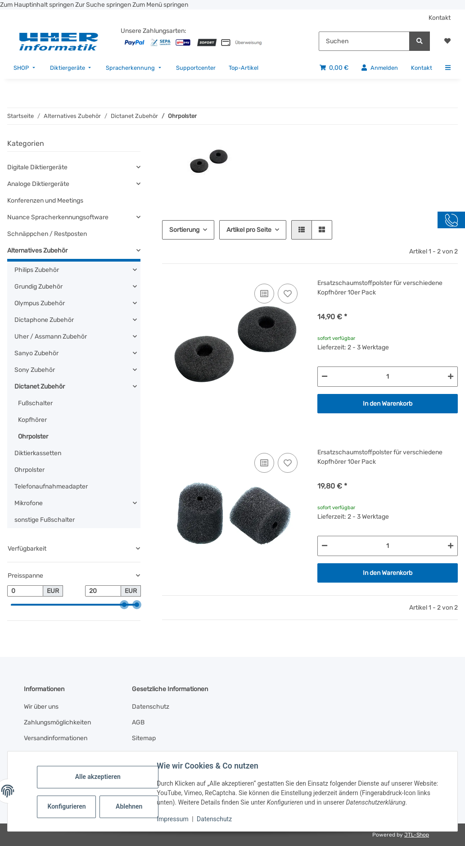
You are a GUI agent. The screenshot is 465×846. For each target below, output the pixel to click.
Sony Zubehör (34, 370)
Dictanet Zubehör (39, 386)
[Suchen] (364, 41)
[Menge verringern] (324, 376)
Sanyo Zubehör (36, 353)
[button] (447, 41)
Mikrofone (28, 503)
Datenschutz (215, 819)
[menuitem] (25, 68)
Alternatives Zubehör (37, 250)
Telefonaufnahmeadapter (51, 486)
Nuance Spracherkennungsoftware (57, 217)
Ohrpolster (33, 436)
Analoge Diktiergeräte (38, 184)
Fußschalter (35, 403)
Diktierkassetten (37, 453)
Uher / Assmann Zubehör (50, 336)
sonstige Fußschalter (44, 520)
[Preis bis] (103, 591)
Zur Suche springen (103, 5)
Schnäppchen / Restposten (47, 234)
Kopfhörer (32, 420)
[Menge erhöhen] (450, 376)
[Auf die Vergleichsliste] (264, 293)
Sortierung (184, 230)
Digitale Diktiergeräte (37, 167)
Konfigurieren (69, 806)
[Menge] (387, 376)
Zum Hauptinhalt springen (37, 5)
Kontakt (440, 18)
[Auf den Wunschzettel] (288, 293)
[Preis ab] (25, 591)
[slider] (124, 605)
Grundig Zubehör (38, 286)
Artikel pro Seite (248, 230)
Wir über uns (41, 706)
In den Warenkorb (387, 403)
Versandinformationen (55, 738)
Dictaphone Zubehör (44, 320)
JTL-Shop (416, 835)
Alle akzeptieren (99, 776)
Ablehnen (130, 806)
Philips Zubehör (36, 270)
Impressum (174, 819)
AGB (138, 722)
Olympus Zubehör (39, 303)
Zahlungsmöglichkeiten (57, 722)
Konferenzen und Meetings (45, 200)
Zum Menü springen (160, 5)
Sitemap (144, 738)
